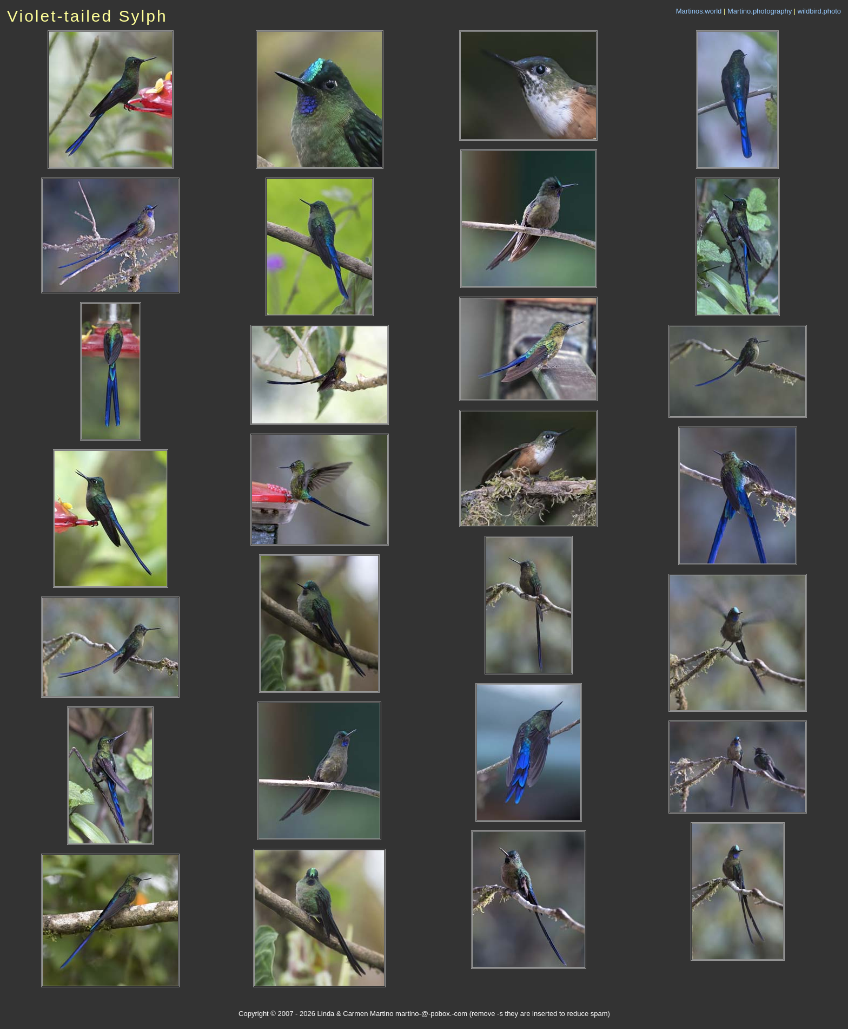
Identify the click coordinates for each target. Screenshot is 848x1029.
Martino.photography (759, 11)
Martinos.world (699, 11)
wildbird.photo (819, 11)
